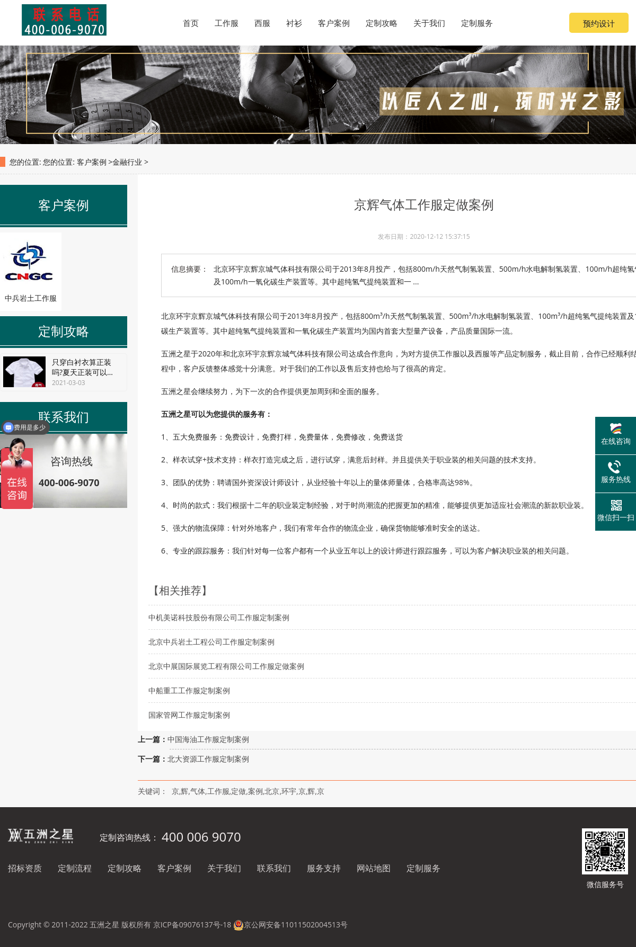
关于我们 (224, 868)
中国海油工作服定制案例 (208, 739)
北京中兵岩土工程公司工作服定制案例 (211, 642)
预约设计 (599, 23)
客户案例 (92, 162)
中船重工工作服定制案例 (189, 690)
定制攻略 (125, 868)
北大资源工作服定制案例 (208, 759)
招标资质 (25, 868)
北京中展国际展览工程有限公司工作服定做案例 (226, 666)
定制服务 (423, 868)
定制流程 (75, 868)
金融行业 (127, 162)
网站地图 (374, 868)
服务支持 (324, 868)
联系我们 (274, 868)
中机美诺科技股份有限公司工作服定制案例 (218, 617)
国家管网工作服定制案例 (189, 715)
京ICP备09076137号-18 (192, 924)
